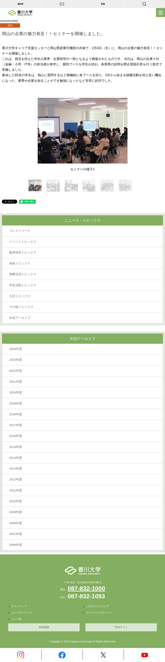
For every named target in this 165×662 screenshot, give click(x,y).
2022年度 (15, 370)
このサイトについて (97, 606)
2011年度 (15, 490)
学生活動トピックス (22, 285)
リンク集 (16, 619)
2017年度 (15, 425)
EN (103, 3)
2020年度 (15, 392)
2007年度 (15, 534)
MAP (20, 3)
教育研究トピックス (22, 252)
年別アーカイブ (19, 317)
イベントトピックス (22, 241)
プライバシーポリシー (99, 612)
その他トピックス (21, 306)
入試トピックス (19, 296)
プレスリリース (19, 230)
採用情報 (44, 627)
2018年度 (15, 414)
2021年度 (15, 381)
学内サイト (121, 627)
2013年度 (15, 468)
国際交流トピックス (22, 274)
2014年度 (15, 457)
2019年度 (15, 403)
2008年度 (15, 523)
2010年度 (15, 501)
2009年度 (15, 512)
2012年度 (15, 479)
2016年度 (15, 436)
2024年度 (15, 349)
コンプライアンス (21, 612)
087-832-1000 (86, 588)
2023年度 (15, 359)
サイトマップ (19, 606)
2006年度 (15, 544)
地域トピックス (19, 263)
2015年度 (15, 447)
